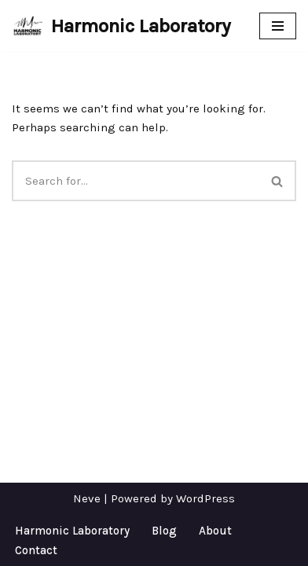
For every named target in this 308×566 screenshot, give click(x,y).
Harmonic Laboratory (72, 531)
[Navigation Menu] (277, 26)
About (215, 531)
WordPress (205, 498)
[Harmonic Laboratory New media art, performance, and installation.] (121, 26)
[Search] (135, 180)
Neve (87, 498)
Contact (36, 550)
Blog (164, 531)
